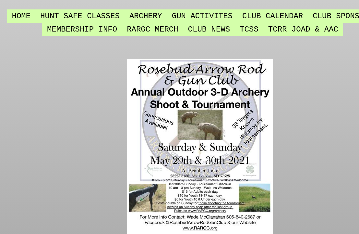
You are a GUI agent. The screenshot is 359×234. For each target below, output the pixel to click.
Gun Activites (202, 16)
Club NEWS (209, 29)
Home (21, 16)
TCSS (249, 29)
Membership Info (82, 29)
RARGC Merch (152, 29)
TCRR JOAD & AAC (303, 29)
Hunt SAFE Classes (80, 16)
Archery (145, 16)
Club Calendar (272, 16)
